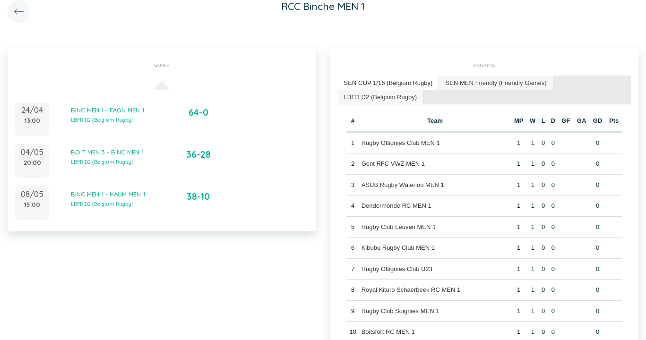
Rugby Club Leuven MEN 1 (399, 226)
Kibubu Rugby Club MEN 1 (398, 247)
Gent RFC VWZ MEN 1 (393, 163)
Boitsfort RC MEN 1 (388, 331)
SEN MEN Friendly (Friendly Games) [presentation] (495, 82)
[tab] (388, 83)
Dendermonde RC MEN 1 (396, 205)
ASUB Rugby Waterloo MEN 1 (403, 184)
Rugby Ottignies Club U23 (397, 268)
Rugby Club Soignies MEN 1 (400, 310)
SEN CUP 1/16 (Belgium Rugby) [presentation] (388, 82)
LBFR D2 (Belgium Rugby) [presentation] (380, 96)
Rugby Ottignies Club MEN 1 (401, 142)
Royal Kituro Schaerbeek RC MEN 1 (411, 289)
